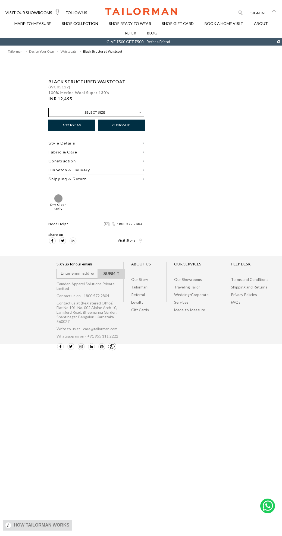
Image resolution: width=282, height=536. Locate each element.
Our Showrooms (188, 279)
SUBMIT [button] (111, 274)
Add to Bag (71, 125)
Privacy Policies (244, 294)
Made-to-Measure (189, 309)
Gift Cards (140, 309)
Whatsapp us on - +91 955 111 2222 (87, 336)
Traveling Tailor (187, 287)
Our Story (139, 279)
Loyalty (137, 302)
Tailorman (139, 287)
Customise (121, 125)
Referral (138, 294)
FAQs (235, 302)
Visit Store (130, 240)
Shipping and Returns (249, 287)
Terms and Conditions (249, 279)
